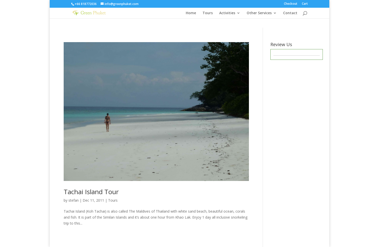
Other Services (259, 13)
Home (191, 13)
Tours (207, 13)
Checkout (290, 4)
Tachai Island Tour (91, 191)
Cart (305, 4)
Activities (227, 13)
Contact (290, 13)
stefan (73, 200)
